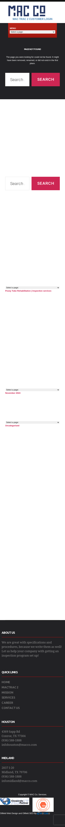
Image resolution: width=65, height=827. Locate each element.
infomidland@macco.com (19, 781)
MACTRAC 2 (10, 687)
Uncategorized (12, 425)
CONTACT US (11, 707)
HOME (6, 682)
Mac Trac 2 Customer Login (32, 19)
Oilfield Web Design (9, 813)
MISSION (7, 692)
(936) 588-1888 (12, 740)
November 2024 (12, 393)
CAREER (7, 702)
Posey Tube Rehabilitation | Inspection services (28, 291)
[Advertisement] (31, 138)
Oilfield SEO (27, 813)
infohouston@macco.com (19, 745)
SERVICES (8, 697)
